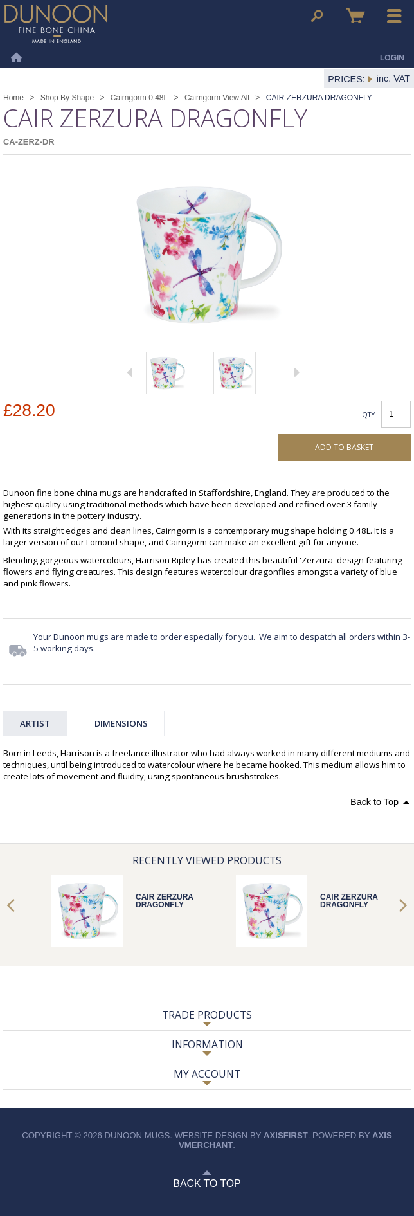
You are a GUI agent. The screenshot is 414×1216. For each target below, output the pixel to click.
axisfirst (286, 1135)
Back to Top (374, 802)
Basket (355, 16)
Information (207, 1044)
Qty (368, 414)
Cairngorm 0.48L (139, 97)
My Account (207, 1074)
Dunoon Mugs (55, 24)
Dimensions (121, 723)
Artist (35, 723)
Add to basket (344, 447)
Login (392, 57)
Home (16, 58)
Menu (395, 16)
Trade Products (207, 1015)
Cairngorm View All (216, 97)
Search (317, 16)
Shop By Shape (67, 97)
